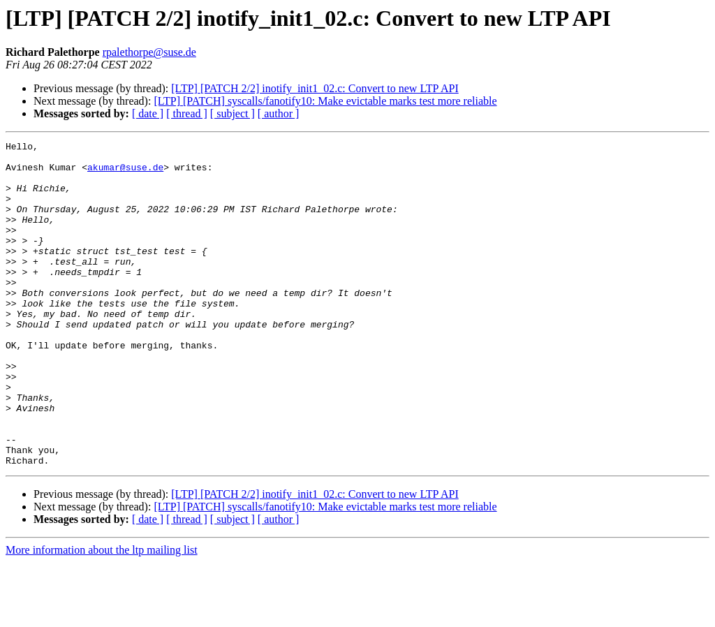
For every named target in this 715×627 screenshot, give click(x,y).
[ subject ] (232, 113)
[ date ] (147, 113)
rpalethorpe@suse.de (149, 52)
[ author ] (279, 113)
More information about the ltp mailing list (102, 615)
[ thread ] (186, 113)
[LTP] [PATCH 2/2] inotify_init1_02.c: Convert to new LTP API (314, 88)
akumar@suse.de (125, 173)
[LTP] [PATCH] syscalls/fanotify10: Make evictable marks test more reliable (325, 101)
